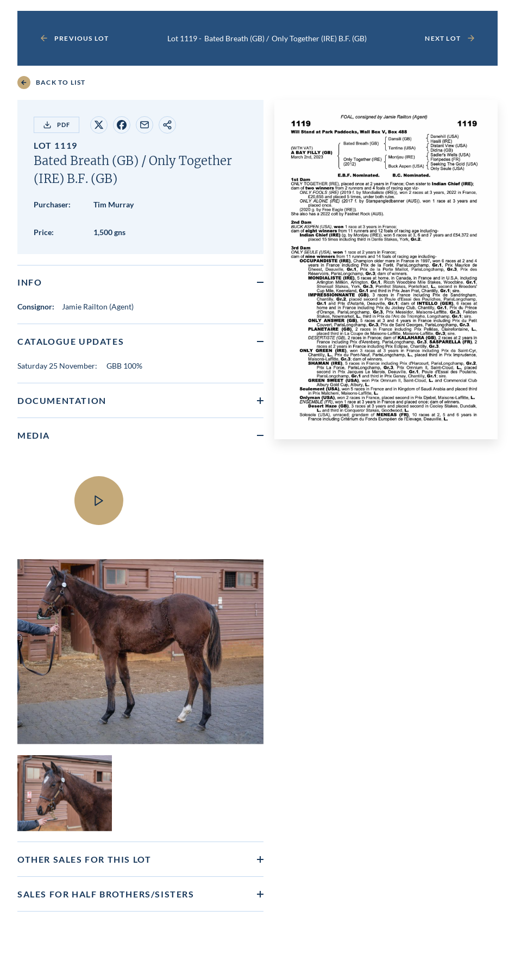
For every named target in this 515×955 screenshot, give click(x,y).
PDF (56, 125)
